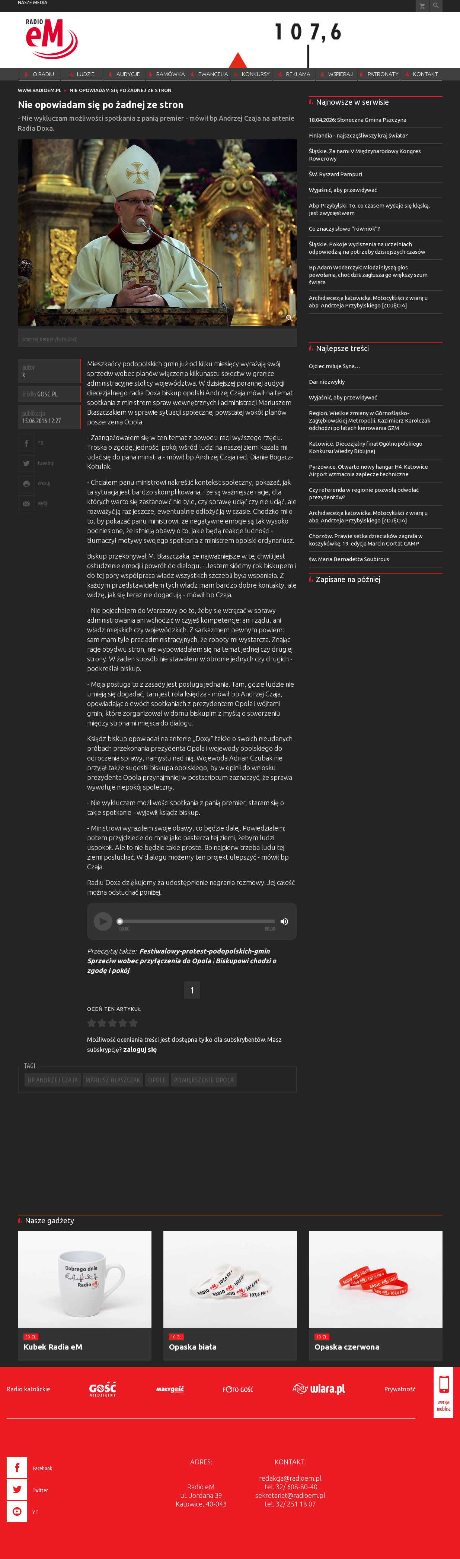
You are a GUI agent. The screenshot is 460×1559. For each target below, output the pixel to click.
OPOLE (157, 1080)
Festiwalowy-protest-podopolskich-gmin (204, 951)
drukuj (44, 483)
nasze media (32, 2)
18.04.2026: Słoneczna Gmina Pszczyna (357, 120)
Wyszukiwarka (436, 6)
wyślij (43, 503)
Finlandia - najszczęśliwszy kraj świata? (358, 135)
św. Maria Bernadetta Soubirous (349, 559)
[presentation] (45, 1523)
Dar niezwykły (327, 382)
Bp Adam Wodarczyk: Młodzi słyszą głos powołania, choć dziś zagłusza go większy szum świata (368, 274)
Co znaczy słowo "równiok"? (344, 228)
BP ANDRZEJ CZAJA (53, 1080)
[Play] (103, 921)
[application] (192, 921)
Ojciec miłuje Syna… (334, 366)
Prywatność (399, 1389)
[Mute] (284, 921)
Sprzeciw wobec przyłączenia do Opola (149, 960)
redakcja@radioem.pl (290, 1478)
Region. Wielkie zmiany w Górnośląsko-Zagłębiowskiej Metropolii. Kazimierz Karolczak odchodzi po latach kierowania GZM (369, 420)
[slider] (197, 921)
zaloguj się (140, 1049)
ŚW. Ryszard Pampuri (335, 174)
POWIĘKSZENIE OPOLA (204, 1080)
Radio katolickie (28, 1389)
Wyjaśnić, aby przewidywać (343, 190)
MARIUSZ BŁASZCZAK (113, 1080)
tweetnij (46, 463)
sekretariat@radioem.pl (290, 1495)
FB (41, 443)
